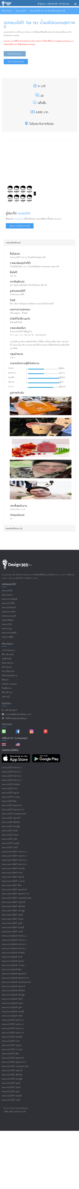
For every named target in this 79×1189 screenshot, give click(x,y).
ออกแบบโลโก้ (21, 11)
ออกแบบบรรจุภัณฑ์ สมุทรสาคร (14, 973)
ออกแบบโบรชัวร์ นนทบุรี (11, 1096)
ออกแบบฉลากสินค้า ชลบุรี (12, 915)
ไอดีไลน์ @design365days (15, 718)
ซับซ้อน (61, 368)
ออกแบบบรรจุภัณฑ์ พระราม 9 (14, 948)
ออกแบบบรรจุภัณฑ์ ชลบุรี (12, 999)
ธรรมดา (11, 368)
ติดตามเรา (7, 724)
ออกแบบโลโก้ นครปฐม (11, 826)
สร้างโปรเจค (7, 667)
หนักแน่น (62, 386)
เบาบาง (11, 386)
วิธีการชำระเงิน (8, 654)
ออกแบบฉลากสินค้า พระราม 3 (14, 856)
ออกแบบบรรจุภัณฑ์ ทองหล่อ (13, 952)
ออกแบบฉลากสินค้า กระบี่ (12, 931)
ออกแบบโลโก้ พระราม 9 (12, 780)
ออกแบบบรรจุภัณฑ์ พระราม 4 (14, 944)
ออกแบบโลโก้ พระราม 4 (12, 776)
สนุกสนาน (12, 373)
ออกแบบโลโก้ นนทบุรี (10, 843)
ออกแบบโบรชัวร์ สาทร (11, 1041)
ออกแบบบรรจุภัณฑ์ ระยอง (12, 1003)
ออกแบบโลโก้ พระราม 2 (12, 767)
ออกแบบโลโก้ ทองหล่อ (11, 784)
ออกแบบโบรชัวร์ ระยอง (11, 1087)
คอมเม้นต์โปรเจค (14, 528)
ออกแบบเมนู (7, 628)
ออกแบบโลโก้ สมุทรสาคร (12, 805)
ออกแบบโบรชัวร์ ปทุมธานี (12, 1070)
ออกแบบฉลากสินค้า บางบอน (13, 881)
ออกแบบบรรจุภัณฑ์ (9, 599)
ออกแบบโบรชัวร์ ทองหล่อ (12, 1037)
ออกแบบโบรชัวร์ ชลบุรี (11, 1083)
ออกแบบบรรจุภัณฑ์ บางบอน (13, 965)
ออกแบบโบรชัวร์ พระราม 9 (13, 1032)
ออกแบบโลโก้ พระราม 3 (12, 771)
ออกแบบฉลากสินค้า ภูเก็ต (12, 923)
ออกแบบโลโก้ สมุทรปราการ (13, 809)
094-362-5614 (10, 710)
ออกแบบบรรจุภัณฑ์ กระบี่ (12, 1016)
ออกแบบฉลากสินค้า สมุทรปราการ (15, 894)
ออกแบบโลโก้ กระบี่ (10, 847)
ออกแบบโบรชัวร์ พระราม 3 (13, 1024)
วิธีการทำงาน (7, 692)
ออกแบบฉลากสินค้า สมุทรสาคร (14, 889)
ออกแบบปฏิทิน (8, 637)
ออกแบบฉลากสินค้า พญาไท (13, 877)
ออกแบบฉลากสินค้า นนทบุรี (13, 927)
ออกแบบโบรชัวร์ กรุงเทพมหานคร (15, 1066)
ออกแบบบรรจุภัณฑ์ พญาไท (13, 961)
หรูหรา (61, 382)
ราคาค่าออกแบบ (8, 650)
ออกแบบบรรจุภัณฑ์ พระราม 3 (14, 940)
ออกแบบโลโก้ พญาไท (10, 793)
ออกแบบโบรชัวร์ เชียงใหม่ (12, 1074)
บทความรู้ (6, 696)
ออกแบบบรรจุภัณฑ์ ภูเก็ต (12, 1007)
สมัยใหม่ (62, 377)
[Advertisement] (25, 160)
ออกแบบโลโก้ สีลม (9, 801)
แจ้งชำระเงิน (7, 658)
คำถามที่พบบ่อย (8, 671)
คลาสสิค (11, 377)
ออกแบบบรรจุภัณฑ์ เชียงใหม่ (13, 990)
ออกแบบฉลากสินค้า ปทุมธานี (13, 902)
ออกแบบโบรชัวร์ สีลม (10, 1053)
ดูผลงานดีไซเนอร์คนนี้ (20, 226)
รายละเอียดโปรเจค (13, 242)
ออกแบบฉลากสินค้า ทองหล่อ (13, 868)
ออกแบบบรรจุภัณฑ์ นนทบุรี (13, 1011)
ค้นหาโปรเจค (7, 11)
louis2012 (24, 213)
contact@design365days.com (17, 714)
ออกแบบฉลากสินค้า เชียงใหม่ (13, 906)
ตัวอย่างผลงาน (7, 663)
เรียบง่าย (11, 382)
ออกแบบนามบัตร (9, 611)
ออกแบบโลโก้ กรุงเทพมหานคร (14, 814)
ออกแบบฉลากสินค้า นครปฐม (13, 910)
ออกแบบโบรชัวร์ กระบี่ (11, 1100)
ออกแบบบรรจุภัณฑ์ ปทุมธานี (13, 986)
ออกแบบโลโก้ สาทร (10, 788)
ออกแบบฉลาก (7, 595)
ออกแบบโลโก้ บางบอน (11, 797)
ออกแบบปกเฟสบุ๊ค (9, 632)
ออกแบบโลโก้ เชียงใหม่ (11, 822)
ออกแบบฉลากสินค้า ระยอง (12, 919)
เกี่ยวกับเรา (7, 644)
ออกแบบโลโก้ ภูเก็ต (9, 839)
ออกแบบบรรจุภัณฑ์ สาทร (12, 957)
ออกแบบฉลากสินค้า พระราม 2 (14, 851)
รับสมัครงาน (7, 688)
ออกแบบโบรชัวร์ (8, 603)
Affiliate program (9, 684)
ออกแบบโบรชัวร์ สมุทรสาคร (13, 1058)
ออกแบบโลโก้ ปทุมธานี (11, 818)
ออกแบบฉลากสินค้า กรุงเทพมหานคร (16, 898)
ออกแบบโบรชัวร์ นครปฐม (12, 1079)
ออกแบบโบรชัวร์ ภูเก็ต (11, 1091)
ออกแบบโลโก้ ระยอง (10, 835)
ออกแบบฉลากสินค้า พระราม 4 (14, 860)
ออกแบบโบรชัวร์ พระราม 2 (13, 1020)
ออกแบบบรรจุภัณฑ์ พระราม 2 (14, 936)
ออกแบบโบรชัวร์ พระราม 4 (13, 1028)
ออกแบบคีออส (7, 620)
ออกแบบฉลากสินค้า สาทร (12, 872)
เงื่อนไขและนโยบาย (9, 675)
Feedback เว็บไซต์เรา (10, 750)
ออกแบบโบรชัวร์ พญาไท (11, 1045)
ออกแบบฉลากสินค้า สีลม (12, 885)
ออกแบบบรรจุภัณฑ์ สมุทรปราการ (15, 978)
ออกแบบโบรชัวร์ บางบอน (12, 1049)
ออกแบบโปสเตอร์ (9, 607)
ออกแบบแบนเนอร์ (9, 616)
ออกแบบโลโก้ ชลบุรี (10, 830)
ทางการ (62, 373)
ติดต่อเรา (5, 680)
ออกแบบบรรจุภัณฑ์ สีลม (11, 969)
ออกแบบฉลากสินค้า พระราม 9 (14, 864)
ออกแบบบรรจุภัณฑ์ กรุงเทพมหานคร (16, 982)
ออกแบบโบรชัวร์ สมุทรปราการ (14, 1062)
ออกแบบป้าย (7, 624)
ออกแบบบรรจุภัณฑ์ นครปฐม (13, 995)
